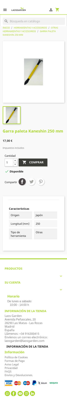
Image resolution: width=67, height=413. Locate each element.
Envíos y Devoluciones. (19, 375)
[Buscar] (34, 21)
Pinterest (40, 181)
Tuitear (31, 181)
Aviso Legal (12, 364)
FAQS (8, 371)
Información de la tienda (27, 346)
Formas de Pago (15, 361)
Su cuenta (12, 282)
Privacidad (11, 368)
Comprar (33, 162)
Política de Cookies (16, 357)
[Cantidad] (9, 162)
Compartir (22, 181)
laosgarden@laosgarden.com (24, 341)
